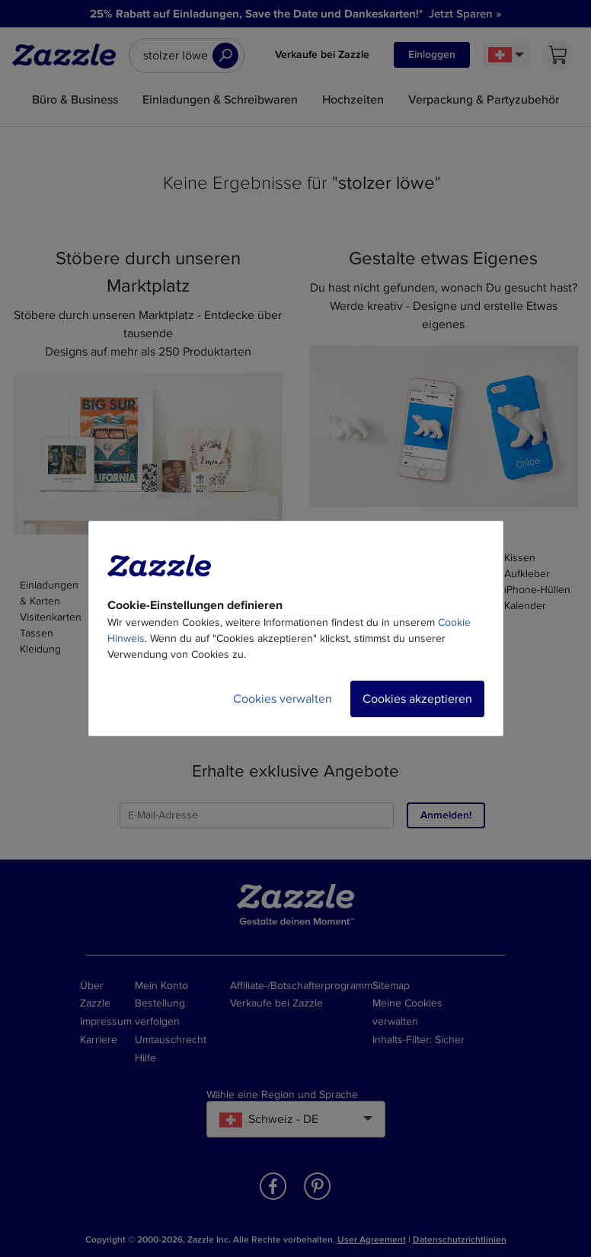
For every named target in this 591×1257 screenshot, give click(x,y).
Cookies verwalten (282, 699)
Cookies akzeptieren (417, 699)
